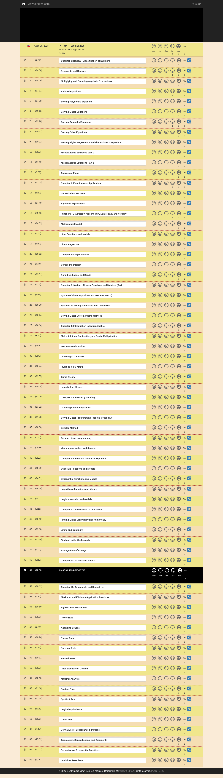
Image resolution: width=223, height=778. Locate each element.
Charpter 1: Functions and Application (81, 183)
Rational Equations (71, 91)
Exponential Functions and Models (79, 479)
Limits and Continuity (72, 530)
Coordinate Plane (70, 173)
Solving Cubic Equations (74, 132)
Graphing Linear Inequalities (76, 407)
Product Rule (68, 689)
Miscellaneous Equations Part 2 (77, 163)
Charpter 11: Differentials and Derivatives (82, 587)
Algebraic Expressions (73, 203)
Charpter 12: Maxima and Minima (78, 560)
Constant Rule (68, 648)
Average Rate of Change (73, 550)
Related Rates (68, 658)
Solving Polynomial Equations (76, 101)
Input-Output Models (71, 387)
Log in (196, 4)
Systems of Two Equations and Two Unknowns (85, 305)
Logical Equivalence (71, 709)
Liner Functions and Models (75, 234)
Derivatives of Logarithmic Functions (80, 730)
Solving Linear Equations (74, 112)
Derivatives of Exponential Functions (80, 750)
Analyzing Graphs (70, 628)
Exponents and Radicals (73, 71)
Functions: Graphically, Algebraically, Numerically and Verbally (94, 214)
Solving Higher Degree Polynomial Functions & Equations (91, 142)
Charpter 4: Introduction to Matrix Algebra (83, 326)
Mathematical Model (71, 224)
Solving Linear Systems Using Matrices (81, 316)
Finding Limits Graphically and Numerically (83, 520)
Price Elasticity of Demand (75, 668)
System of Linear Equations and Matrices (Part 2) (86, 295)
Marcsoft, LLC (125, 771)
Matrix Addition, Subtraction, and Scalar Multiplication (89, 336)
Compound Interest (71, 265)
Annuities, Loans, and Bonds (76, 275)
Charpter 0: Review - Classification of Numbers (85, 61)
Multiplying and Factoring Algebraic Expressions (86, 81)
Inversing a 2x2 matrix (72, 356)
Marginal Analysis (70, 679)
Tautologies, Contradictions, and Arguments (84, 740)
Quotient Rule (68, 699)
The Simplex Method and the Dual (78, 448)
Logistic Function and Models (76, 499)
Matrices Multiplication (73, 346)
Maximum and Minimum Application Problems (85, 597)
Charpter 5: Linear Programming (78, 397)
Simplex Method (69, 428)
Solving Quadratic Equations (76, 122)
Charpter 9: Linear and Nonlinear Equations (83, 458)
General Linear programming (76, 438)
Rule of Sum (67, 638)
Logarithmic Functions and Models (79, 489)
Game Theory (68, 377)
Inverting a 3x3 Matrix (72, 367)
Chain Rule (66, 719)
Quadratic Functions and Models (78, 469)
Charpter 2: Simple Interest (75, 254)
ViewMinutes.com (38, 3)
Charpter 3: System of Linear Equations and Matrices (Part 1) (93, 285)
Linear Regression (70, 244)
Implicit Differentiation (72, 760)
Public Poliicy (157, 771)
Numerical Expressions (73, 193)
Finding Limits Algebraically (75, 540)
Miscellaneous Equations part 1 (77, 152)
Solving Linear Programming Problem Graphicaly (86, 418)
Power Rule (67, 617)
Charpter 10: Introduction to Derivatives (81, 509)
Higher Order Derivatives (74, 607)
